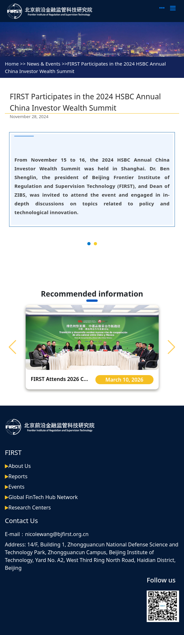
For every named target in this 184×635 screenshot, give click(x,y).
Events (16, 486)
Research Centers (29, 507)
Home (12, 63)
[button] (171, 347)
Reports (18, 476)
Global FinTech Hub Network (43, 497)
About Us (19, 466)
